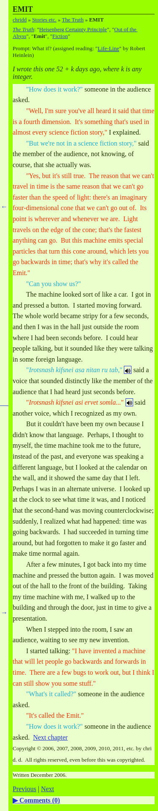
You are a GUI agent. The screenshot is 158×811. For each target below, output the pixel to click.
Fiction (60, 36)
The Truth (73, 19)
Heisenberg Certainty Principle (73, 29)
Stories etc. (44, 19)
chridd (20, 19)
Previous (24, 788)
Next (47, 788)
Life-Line (108, 48)
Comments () (39, 800)
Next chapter (50, 737)
